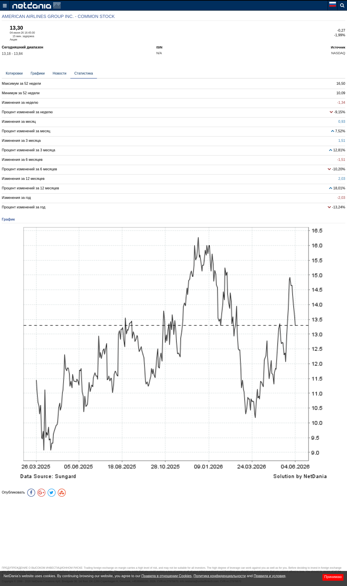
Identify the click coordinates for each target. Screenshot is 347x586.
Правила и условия (269, 576)
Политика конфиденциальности (220, 576)
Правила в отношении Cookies (166, 576)
